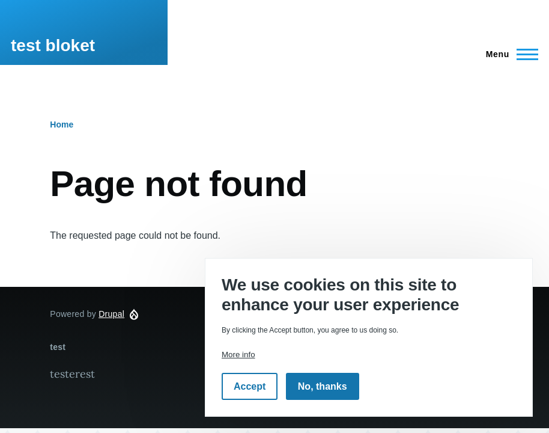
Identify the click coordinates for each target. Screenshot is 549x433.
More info (238, 354)
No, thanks (322, 386)
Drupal (111, 314)
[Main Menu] (508, 54)
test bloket (53, 45)
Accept (249, 386)
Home (61, 124)
